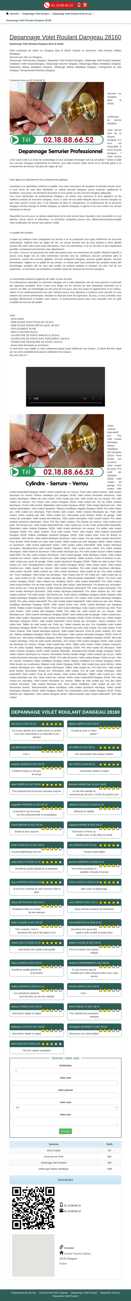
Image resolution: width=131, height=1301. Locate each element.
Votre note (65, 1102)
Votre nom (65, 1077)
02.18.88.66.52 (58, 5)
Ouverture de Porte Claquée (53, 1292)
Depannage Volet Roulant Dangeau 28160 (65, 387)
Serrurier (66, 1248)
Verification (65, 1065)
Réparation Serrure (110, 1292)
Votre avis (65, 1114)
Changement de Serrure (23, 1292)
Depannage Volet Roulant (84, 1292)
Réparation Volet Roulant (65, 1296)
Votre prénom (65, 1090)
